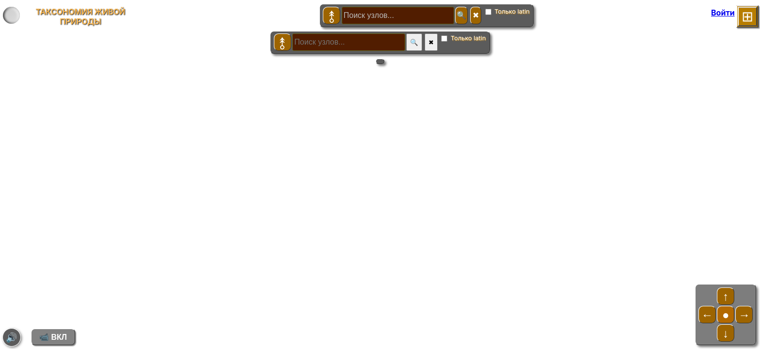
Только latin (507, 11)
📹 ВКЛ (53, 337)
